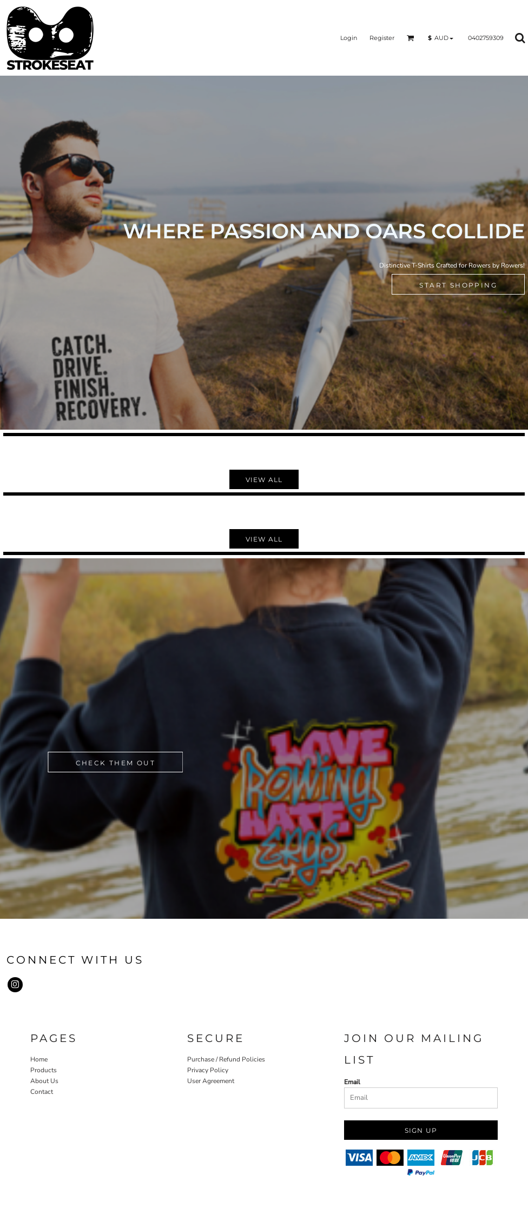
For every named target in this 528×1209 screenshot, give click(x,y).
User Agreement (210, 1081)
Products (43, 1070)
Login (348, 38)
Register (381, 38)
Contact (41, 1091)
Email (352, 1082)
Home (39, 1059)
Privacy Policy (207, 1070)
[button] (410, 38)
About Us (44, 1081)
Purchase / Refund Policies (226, 1059)
